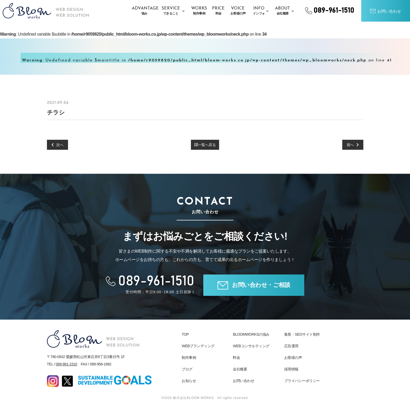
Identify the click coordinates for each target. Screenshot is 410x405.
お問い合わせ (243, 381)
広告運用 (291, 346)
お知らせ (189, 381)
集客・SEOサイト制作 (302, 334)
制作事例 (189, 357)
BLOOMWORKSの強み (251, 334)
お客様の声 (293, 357)
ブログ (187, 369)
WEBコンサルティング (251, 346)
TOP (185, 334)
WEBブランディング (198, 346)
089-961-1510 (66, 364)
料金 (236, 357)
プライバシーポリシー (302, 381)
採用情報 (291, 369)
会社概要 (240, 369)
